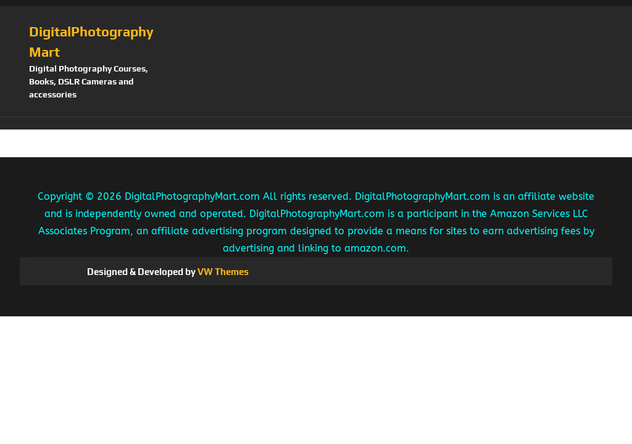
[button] (316, 123)
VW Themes (222, 271)
